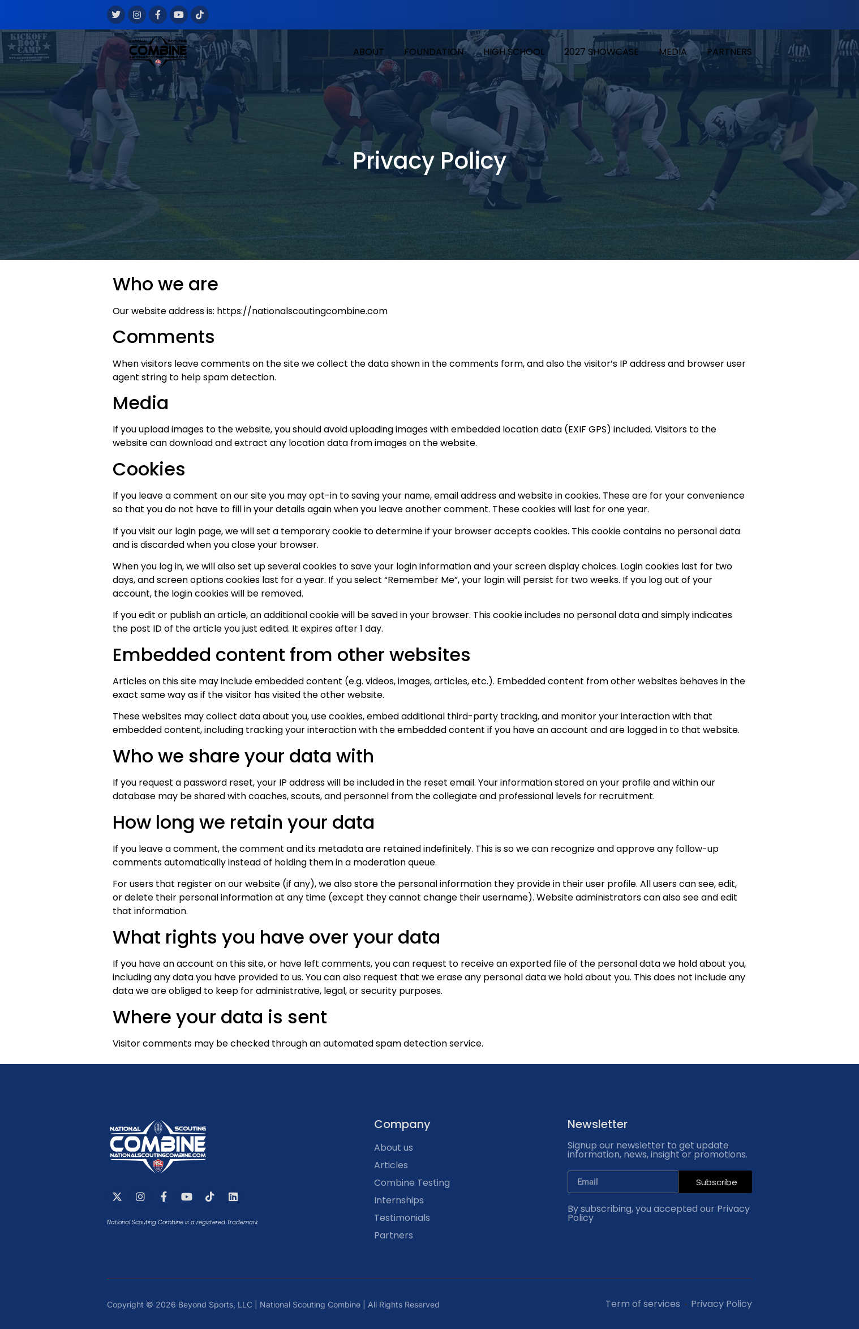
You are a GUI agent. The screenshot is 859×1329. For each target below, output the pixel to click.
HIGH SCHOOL (513, 51)
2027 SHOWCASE (601, 51)
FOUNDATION (433, 51)
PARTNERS (729, 51)
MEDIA (673, 51)
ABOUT (368, 51)
